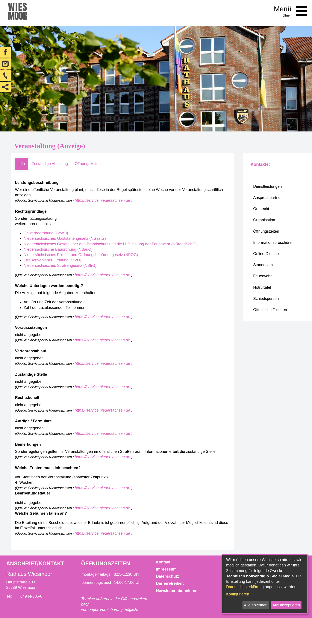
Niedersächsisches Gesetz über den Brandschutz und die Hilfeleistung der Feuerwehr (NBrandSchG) (110, 244)
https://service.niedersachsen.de (103, 200)
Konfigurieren (237, 594)
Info (21, 164)
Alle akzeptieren (286, 605)
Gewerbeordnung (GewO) (46, 233)
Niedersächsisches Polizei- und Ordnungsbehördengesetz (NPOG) (81, 255)
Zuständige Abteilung (50, 164)
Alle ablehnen (255, 605)
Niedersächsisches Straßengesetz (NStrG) (60, 265)
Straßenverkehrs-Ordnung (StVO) (52, 260)
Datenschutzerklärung (245, 587)
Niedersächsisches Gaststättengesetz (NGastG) (65, 238)
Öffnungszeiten (88, 164)
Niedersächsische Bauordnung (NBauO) (58, 249)
